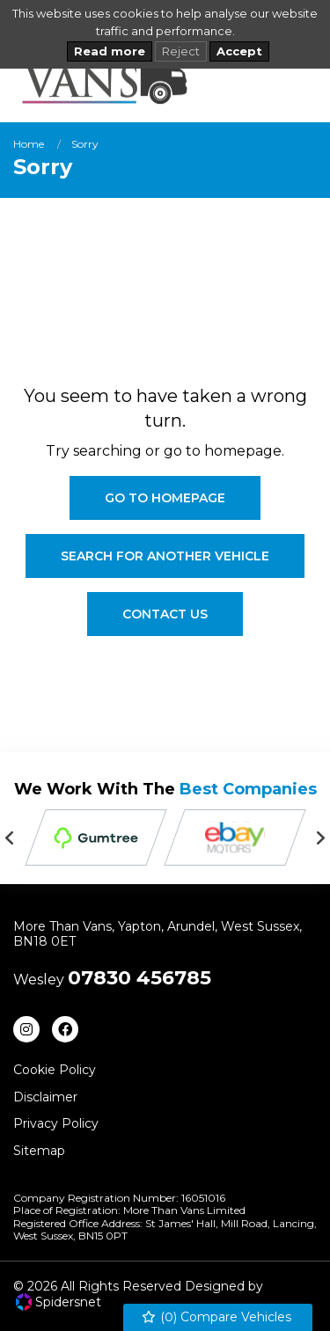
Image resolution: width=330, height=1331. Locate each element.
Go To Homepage (165, 498)
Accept (239, 51)
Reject (181, 51)
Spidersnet (58, 1302)
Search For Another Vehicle (165, 556)
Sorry (85, 143)
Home (28, 143)
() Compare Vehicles (216, 1317)
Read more (109, 51)
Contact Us (165, 614)
